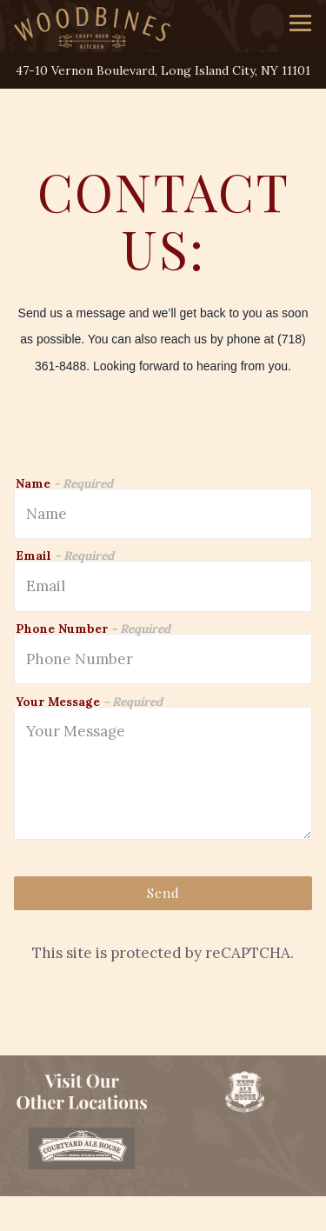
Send (163, 893)
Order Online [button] (163, 1212)
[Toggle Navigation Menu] (300, 23)
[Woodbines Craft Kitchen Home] (92, 26)
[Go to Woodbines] (163, 71)
